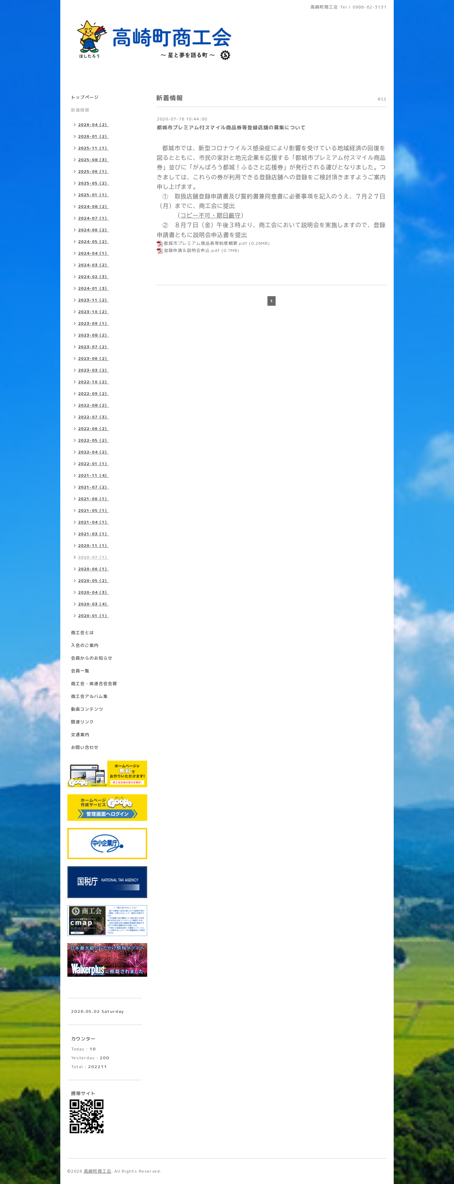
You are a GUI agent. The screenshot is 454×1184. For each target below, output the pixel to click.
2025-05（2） (93, 183)
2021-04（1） (93, 522)
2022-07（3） (93, 417)
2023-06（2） (93, 358)
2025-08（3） (93, 160)
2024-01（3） (93, 288)
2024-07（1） (93, 218)
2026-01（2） (93, 136)
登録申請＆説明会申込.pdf (192, 250)
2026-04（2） (93, 125)
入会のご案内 (85, 645)
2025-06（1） (93, 171)
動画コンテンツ (87, 709)
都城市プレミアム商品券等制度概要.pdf (206, 243)
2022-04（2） (93, 452)
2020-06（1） (93, 569)
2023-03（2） (93, 370)
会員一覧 (80, 671)
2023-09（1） (93, 323)
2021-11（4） (93, 475)
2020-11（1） (93, 545)
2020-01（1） (93, 616)
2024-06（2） (93, 230)
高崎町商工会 (97, 1171)
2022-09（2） (93, 393)
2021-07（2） (93, 487)
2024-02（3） (93, 277)
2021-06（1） (93, 499)
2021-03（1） (93, 534)
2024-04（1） (93, 253)
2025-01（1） (93, 195)
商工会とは (82, 633)
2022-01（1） (93, 464)
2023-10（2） (93, 312)
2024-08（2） (93, 206)
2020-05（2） (93, 580)
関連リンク (82, 722)
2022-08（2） (93, 405)
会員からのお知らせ (91, 658)
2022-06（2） (93, 429)
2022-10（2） (93, 382)
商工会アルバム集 (89, 696)
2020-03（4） (93, 604)
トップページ (85, 97)
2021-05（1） (93, 510)
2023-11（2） (93, 300)
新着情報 (80, 110)
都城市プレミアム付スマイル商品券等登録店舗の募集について (231, 127)
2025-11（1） (93, 148)
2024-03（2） (93, 265)
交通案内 (80, 735)
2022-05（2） (93, 440)
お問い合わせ (85, 747)
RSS (382, 99)
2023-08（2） (93, 335)
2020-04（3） (93, 592)
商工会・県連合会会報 (94, 684)
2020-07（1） (93, 557)
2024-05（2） (93, 241)
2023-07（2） (93, 347)
